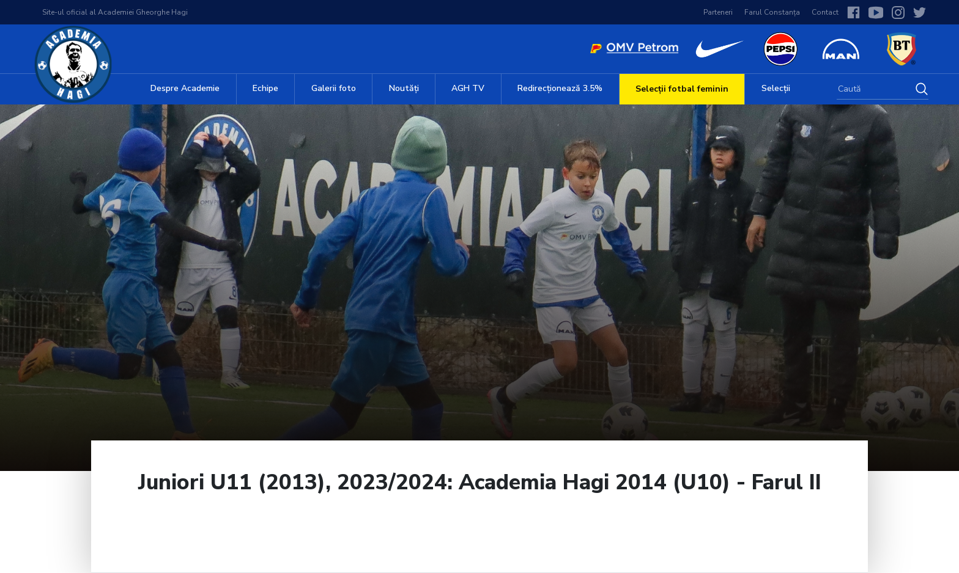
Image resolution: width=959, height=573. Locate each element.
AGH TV (467, 88)
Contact (825, 12)
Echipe (265, 88)
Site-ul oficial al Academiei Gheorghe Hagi (115, 12)
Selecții (775, 88)
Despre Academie (185, 88)
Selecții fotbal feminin (681, 89)
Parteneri (718, 12)
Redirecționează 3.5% (559, 88)
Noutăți (404, 88)
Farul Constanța (772, 12)
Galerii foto (333, 88)
